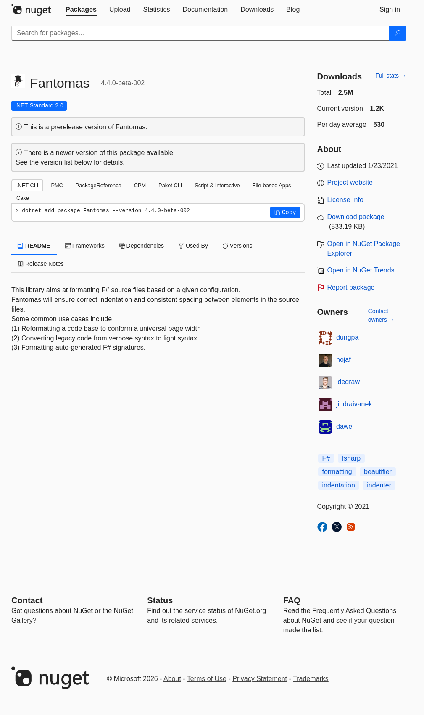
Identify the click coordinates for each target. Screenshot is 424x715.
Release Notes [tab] (41, 263)
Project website (350, 182)
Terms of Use (206, 678)
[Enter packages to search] (200, 33)
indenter (379, 485)
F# (326, 458)
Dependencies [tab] (141, 245)
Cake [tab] (22, 198)
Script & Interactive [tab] (217, 185)
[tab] (81, 9)
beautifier (378, 471)
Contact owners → (381, 315)
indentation (338, 485)
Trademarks (311, 678)
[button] (285, 212)
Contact (26, 600)
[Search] (397, 33)
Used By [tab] (193, 245)
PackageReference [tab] (98, 185)
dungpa (347, 337)
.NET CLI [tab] (27, 185)
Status (160, 600)
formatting (337, 471)
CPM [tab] (140, 185)
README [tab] (34, 245)
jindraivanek (354, 404)
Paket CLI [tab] (170, 185)
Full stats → (390, 75)
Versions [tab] (237, 245)
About (172, 678)
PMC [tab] (57, 185)
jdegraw (348, 381)
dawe (344, 426)
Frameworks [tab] (85, 245)
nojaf (343, 359)
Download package (355, 216)
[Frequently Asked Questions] (291, 600)
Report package (351, 287)
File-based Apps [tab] (272, 185)
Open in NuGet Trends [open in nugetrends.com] (361, 270)
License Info (345, 199)
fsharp (351, 458)
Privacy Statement (259, 678)
